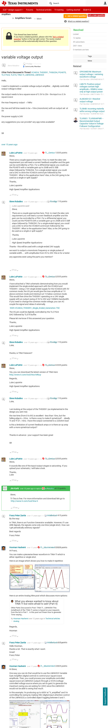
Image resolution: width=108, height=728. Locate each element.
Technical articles (40, 10)
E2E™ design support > (12, 10)
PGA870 (62, 72)
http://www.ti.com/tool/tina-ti (24, 501)
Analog (16, 621)
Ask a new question (96, 15)
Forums (27, 10)
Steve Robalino (13, 66)
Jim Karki (14, 488)
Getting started (68, 10)
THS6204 (53, 72)
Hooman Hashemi (17, 547)
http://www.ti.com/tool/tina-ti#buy (25, 375)
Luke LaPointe (16, 153)
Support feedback (105, 697)
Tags (90, 56)
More (40, 19)
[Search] (66, 3)
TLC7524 (5, 75)
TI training (55, 10)
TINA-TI (20, 75)
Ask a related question (75, 16)
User (105, 3)
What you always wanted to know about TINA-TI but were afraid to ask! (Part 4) (36, 602)
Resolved (78, 30)
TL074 (13, 75)
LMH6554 (29, 75)
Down (17, 195)
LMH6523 (39, 75)
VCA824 (35, 72)
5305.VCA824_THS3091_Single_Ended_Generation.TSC (35, 308)
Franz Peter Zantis (17, 515)
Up (10, 195)
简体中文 (81, 10)
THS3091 (44, 72)
